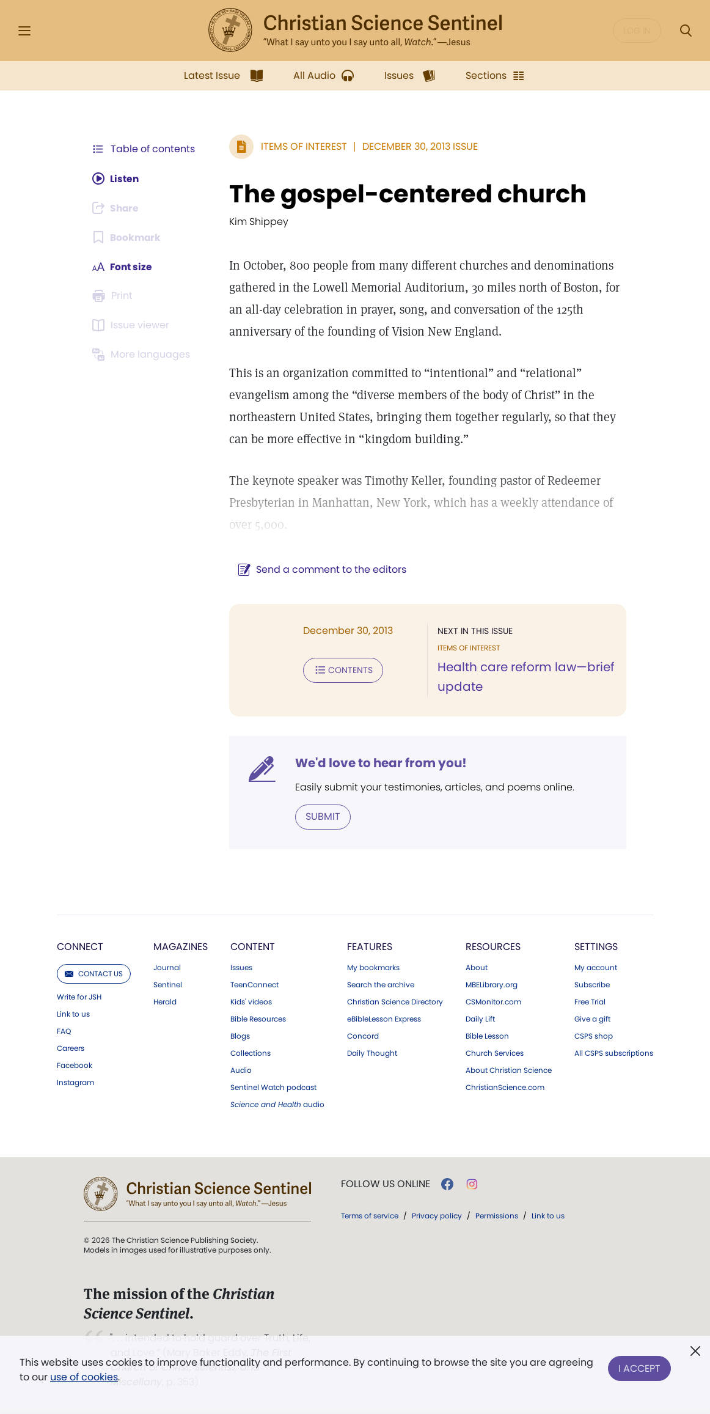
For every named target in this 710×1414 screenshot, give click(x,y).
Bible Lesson (487, 1036)
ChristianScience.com (505, 1087)
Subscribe (592, 985)
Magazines (180, 947)
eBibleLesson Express (384, 1019)
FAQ (64, 1031)
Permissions (496, 1215)
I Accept (639, 1367)
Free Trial (590, 1002)
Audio (241, 1070)
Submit (320, 816)
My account (595, 967)
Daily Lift (480, 1019)
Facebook (74, 1065)
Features (369, 947)
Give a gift (592, 1019)
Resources (493, 947)
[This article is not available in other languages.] (143, 354)
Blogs (240, 1036)
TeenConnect (254, 985)
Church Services (495, 1053)
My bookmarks (373, 967)
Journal (167, 967)
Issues (241, 967)
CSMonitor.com (493, 1002)
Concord (363, 1036)
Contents (340, 670)
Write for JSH (79, 997)
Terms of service (369, 1215)
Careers (70, 1048)
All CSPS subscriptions (613, 1053)
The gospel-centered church (405, 194)
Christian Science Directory (395, 1002)
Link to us (73, 1014)
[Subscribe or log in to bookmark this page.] (127, 237)
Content (252, 947)
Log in (637, 30)
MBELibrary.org (492, 985)
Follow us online (385, 1184)
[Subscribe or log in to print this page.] (114, 296)
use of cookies (84, 1377)
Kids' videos (251, 1002)
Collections (250, 1053)
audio (277, 1104)
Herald (165, 1002)
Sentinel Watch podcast (273, 1087)
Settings (596, 947)
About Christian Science (509, 1070)
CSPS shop (593, 1036)
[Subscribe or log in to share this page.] (117, 208)
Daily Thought (372, 1053)
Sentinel (167, 985)
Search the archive (380, 985)
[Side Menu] (24, 31)
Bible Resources (258, 1019)
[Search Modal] (685, 31)
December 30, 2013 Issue (417, 146)
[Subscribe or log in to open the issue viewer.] (132, 325)
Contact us (94, 973)
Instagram (75, 1082)
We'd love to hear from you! (378, 763)
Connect (80, 947)
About (477, 967)
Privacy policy (437, 1215)
